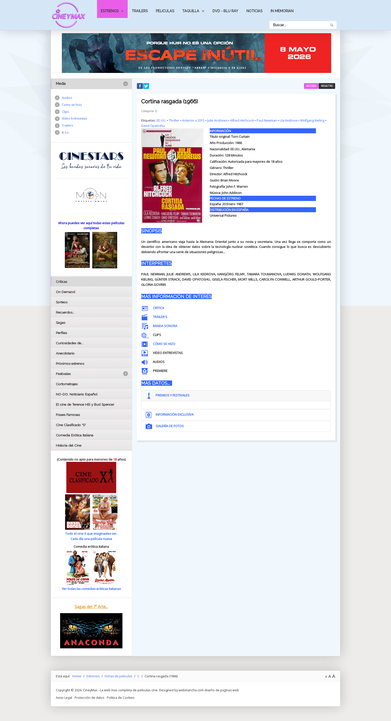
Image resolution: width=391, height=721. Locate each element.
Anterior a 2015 (193, 120)
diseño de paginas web (221, 690)
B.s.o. (66, 133)
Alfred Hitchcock (242, 120)
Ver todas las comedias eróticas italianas (91, 588)
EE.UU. (161, 120)
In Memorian (282, 11)
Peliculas (165, 11)
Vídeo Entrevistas (75, 119)
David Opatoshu (153, 125)
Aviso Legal (64, 697)
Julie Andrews (217, 120)
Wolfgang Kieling (313, 120)
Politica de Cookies (121, 697)
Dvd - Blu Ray (225, 11)
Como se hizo (72, 105)
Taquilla (190, 11)
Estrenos (109, 11)
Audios (67, 98)
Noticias (254, 11)
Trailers (140, 11)
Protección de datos (90, 697)
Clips (65, 112)
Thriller (174, 120)
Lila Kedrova (289, 120)
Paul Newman (267, 120)
